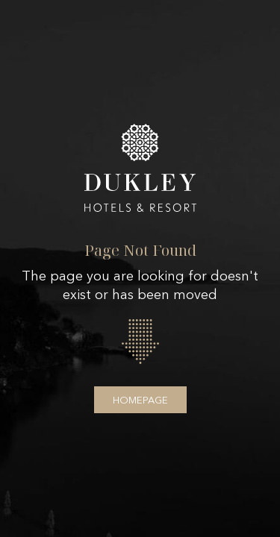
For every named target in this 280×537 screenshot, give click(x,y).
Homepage (140, 400)
